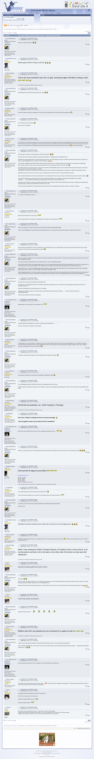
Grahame (58, 13)
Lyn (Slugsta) (9, 413)
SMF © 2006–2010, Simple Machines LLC (51, 750)
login (8, 17)
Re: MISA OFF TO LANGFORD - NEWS (28, 38)
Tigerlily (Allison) (10, 466)
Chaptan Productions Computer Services (53, 753)
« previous (86, 31)
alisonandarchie (10, 211)
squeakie (8, 707)
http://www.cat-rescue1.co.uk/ (23, 475)
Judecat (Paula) (10, 73)
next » (89, 31)
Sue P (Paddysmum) (11, 299)
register (12, 17)
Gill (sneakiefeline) (10, 38)
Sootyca (8, 689)
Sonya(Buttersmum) (11, 58)
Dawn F (8, 562)
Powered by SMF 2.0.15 (40, 750)
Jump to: (74, 728)
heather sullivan (10, 108)
